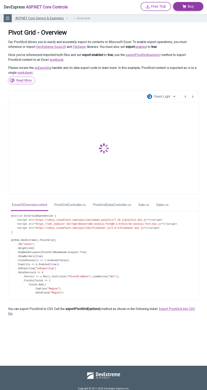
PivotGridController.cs (70, 205)
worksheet (25, 73)
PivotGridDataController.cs (112, 205)
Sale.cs (143, 205)
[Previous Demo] (185, 96)
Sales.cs (162, 205)
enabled (141, 47)
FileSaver (79, 47)
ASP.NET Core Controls (36, 7)
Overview (83, 18)
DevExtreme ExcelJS (51, 47)
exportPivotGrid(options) (143, 55)
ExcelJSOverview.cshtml (29, 205)
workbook (56, 60)
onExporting (43, 68)
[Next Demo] (192, 96)
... (70, 18)
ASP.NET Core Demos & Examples (39, 18)
